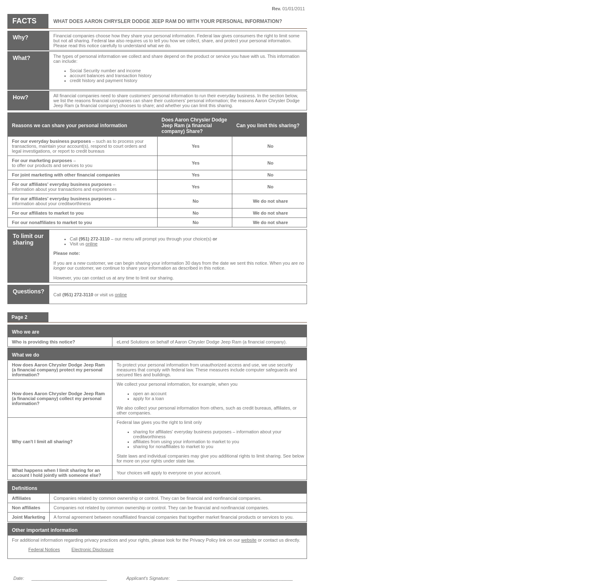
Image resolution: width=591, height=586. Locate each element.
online (91, 243)
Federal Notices (44, 549)
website (249, 540)
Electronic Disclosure (92, 549)
